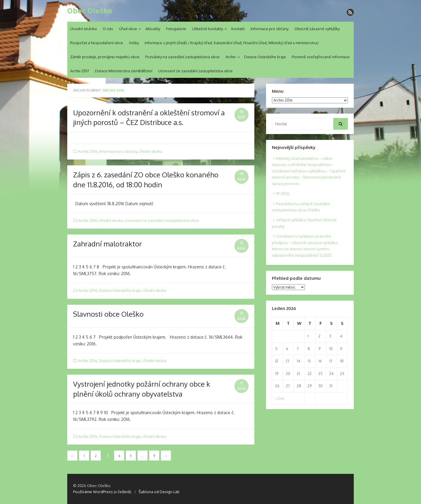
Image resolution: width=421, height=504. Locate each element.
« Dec (280, 398)
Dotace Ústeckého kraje (265, 56)
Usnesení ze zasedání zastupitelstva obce (195, 70)
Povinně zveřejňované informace (321, 56)
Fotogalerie (176, 28)
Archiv (230, 56)
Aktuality (152, 28)
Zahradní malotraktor (107, 243)
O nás (108, 28)
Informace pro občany (270, 28)
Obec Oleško (89, 11)
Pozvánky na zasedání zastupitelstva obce (182, 56)
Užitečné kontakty (207, 28)
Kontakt (238, 28)
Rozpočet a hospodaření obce (96, 42)
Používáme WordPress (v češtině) (102, 491)
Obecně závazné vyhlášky (317, 28)
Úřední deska (150, 151)
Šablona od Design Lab (159, 491)
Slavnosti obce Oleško (108, 313)
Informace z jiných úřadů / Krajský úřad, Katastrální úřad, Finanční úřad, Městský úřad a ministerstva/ (232, 42)
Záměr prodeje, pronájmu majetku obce (104, 56)
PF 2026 (282, 193)
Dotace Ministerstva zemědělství (123, 70)
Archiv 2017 (79, 70)
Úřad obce (128, 28)
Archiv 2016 (87, 151)
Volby (134, 42)
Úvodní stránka (83, 28)
